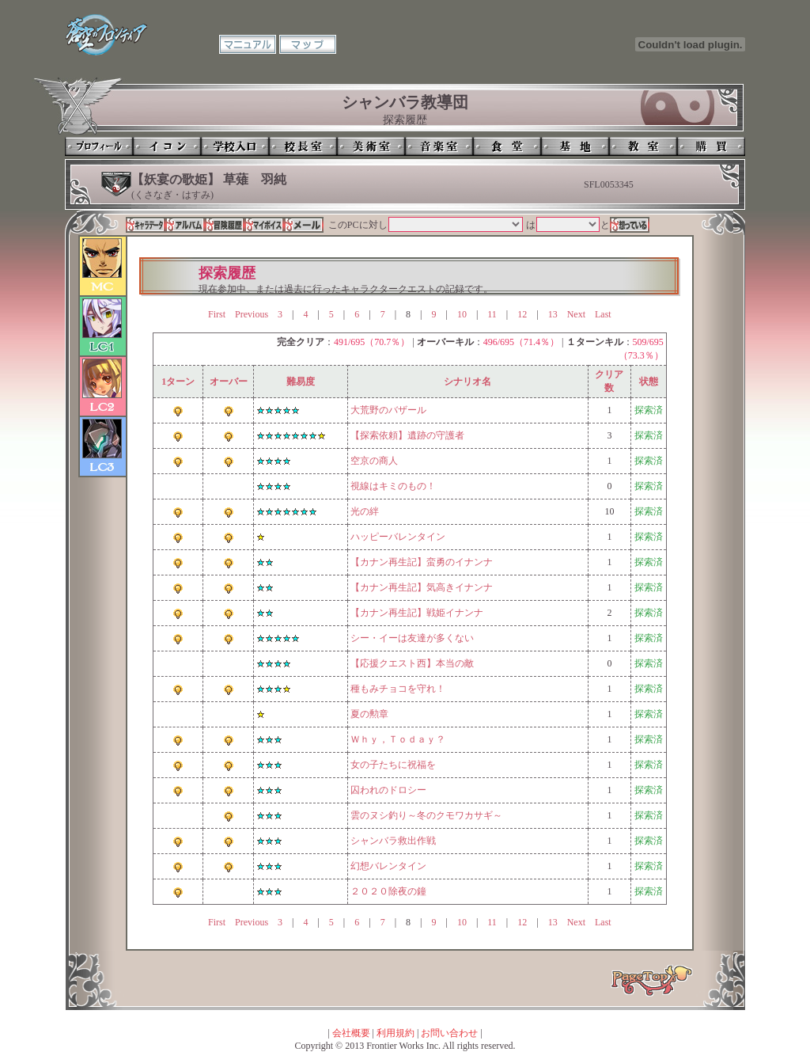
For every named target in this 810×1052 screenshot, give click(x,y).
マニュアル (247, 44)
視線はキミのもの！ (393, 486)
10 (462, 314)
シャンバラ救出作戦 (393, 840)
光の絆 (364, 511)
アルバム (185, 225)
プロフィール (99, 146)
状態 (648, 381)
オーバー (229, 381)
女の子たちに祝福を (393, 764)
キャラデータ (145, 225)
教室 (643, 146)
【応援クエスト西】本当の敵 (412, 663)
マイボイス (264, 225)
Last (603, 314)
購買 (711, 146)
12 (522, 314)
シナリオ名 (467, 381)
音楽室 (439, 146)
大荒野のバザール (388, 410)
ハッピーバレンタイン (397, 536)
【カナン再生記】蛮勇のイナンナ (421, 562)
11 (492, 314)
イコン (167, 146)
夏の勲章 (369, 714)
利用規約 (395, 1033)
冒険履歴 (224, 225)
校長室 (303, 146)
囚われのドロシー (388, 790)
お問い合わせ (449, 1033)
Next (576, 314)
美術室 (371, 146)
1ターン (178, 381)
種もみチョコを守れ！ (397, 688)
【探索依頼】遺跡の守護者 (407, 435)
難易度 (300, 381)
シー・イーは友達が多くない (412, 638)
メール (304, 225)
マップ (307, 44)
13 (553, 314)
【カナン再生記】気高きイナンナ (421, 587)
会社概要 (351, 1033)
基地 (575, 146)
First (216, 314)
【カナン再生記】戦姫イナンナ (416, 612)
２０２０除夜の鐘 (388, 891)
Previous (251, 314)
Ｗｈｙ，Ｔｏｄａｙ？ (397, 739)
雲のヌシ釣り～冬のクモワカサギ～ (426, 815)
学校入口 (235, 146)
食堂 (507, 146)
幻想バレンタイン (388, 866)
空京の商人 (374, 460)
